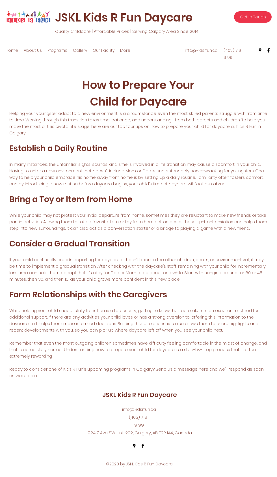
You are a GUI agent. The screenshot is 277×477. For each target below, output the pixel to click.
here (203, 369)
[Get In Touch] (253, 17)
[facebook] (268, 50)
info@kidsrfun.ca (201, 50)
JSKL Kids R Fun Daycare (123, 17)
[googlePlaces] (260, 50)
